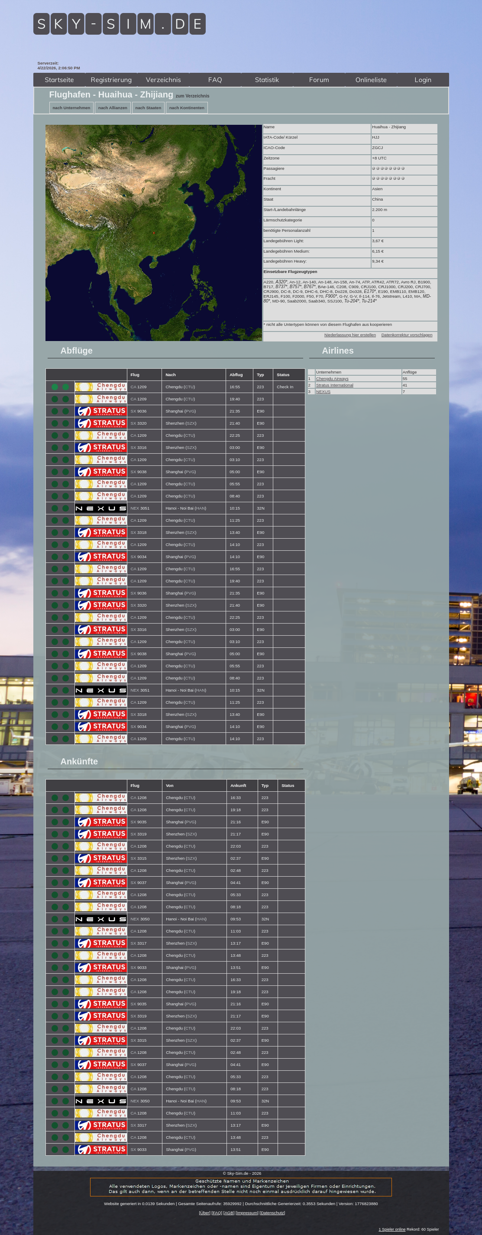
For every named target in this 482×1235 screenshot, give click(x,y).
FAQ (217, 1212)
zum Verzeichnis (193, 96)
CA (133, 386)
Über (204, 1212)
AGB (228, 1212)
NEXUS (323, 391)
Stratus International (334, 385)
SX (133, 411)
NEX (135, 508)
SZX (191, 423)
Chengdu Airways (332, 378)
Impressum (247, 1212)
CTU (189, 386)
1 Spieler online (391, 1229)
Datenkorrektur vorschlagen (407, 334)
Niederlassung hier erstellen (350, 334)
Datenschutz (272, 1212)
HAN (200, 508)
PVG (190, 411)
